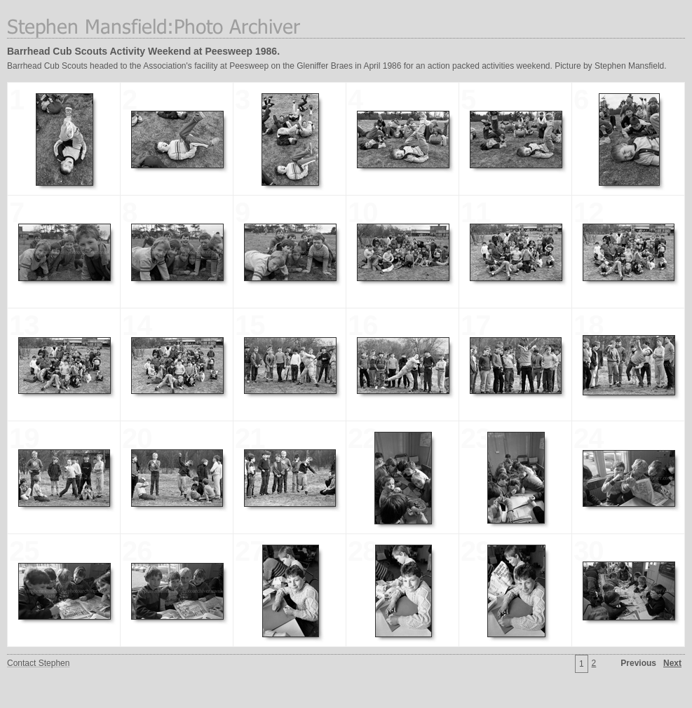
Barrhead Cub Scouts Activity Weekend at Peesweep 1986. (143, 51)
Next (672, 663)
